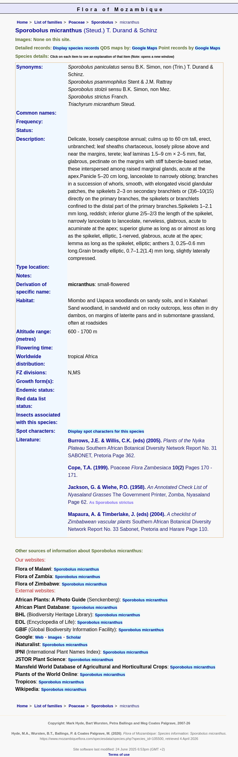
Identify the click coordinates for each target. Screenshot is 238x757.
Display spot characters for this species (106, 431)
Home (22, 22)
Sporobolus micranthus (76, 569)
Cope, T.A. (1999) (88, 467)
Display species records (76, 48)
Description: (30, 139)
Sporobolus (102, 22)
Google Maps (144, 48)
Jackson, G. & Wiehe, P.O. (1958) (106, 487)
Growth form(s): (35, 381)
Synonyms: (29, 67)
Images (55, 637)
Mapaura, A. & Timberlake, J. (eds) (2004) (116, 514)
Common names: (36, 113)
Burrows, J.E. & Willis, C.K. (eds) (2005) (114, 440)
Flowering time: (34, 347)
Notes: (24, 275)
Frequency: (29, 121)
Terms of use (119, 754)
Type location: (32, 267)
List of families (48, 22)
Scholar (73, 637)
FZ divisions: (31, 372)
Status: (24, 130)
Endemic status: (35, 390)
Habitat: (25, 300)
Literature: (28, 439)
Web (39, 637)
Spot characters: (35, 431)
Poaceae (76, 22)
